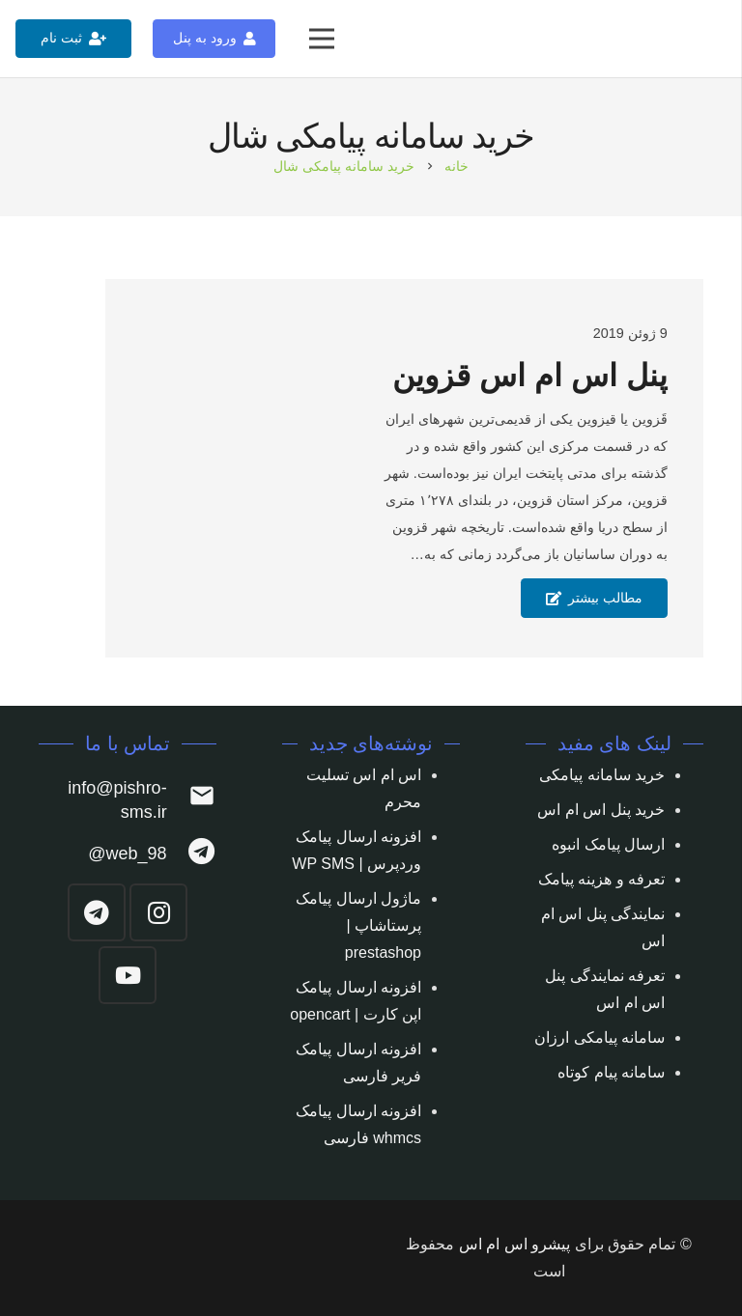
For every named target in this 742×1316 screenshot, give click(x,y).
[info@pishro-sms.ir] (191, 800)
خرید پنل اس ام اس (601, 809)
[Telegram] (97, 912)
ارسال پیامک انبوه (608, 844)
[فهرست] (322, 38)
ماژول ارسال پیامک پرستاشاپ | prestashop (358, 925)
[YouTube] (128, 975)
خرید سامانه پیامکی (602, 775)
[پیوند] (705, 39)
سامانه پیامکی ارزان (599, 1037)
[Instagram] (158, 912)
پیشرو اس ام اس (514, 1244)
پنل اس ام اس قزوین (530, 375)
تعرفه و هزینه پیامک (601, 879)
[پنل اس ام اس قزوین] (189, 469)
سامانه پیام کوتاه (611, 1072)
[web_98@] (191, 854)
